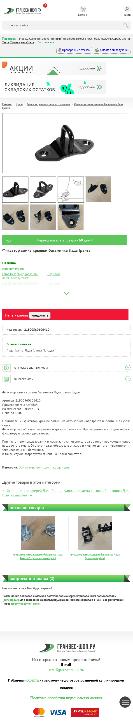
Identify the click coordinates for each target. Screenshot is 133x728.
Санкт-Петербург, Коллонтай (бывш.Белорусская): (20, 276)
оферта (32, 680)
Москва (23, 39)
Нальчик (106, 39)
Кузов (19, 104)
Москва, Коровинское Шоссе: (20, 283)
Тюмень (15, 42)
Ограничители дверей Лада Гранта (34, 490)
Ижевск (81, 39)
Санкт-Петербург (40, 39)
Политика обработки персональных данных (66, 697)
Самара (116, 39)
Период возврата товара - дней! (47, 240)
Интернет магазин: (14, 269)
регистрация (12, 600)
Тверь (5, 42)
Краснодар (93, 39)
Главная (7, 104)
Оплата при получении (112, 50)
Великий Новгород (63, 39)
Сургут (126, 39)
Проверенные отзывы (74, 50)
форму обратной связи (25, 604)
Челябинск (27, 42)
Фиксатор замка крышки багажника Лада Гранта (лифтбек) (95, 556)
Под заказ (53, 274)
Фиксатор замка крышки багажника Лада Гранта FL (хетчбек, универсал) (38, 556)
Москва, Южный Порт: (16, 288)
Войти (127, 11)
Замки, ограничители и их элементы (48, 104)
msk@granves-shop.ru (66, 669)
